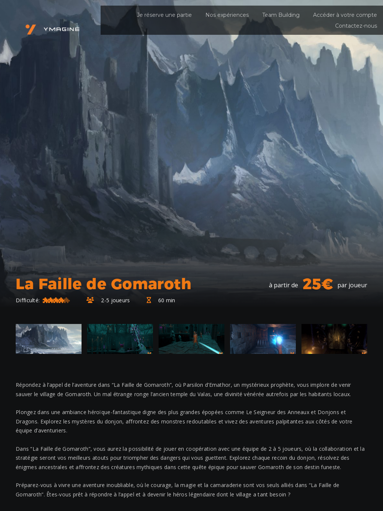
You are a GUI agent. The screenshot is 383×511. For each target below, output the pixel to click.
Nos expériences (227, 15)
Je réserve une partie (164, 15)
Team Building (281, 15)
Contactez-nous (356, 25)
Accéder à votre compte (345, 15)
